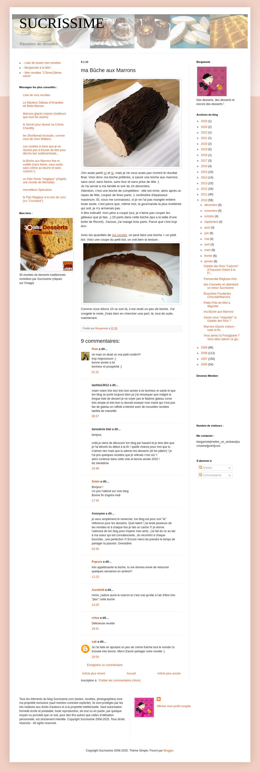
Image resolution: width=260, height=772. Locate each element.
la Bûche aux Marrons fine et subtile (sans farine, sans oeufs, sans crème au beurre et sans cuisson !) (43, 166)
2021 (204, 138)
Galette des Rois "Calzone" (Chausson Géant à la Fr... (221, 269)
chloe (95, 618)
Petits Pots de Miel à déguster (217, 304)
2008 (204, 353)
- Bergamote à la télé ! (37, 67)
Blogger (168, 750)
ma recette (119, 235)
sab (94, 641)
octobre (209, 216)
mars (208, 250)
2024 (204, 127)
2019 (204, 149)
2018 (204, 155)
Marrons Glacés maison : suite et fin (220, 328)
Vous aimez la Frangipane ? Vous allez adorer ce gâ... (222, 337)
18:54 (95, 657)
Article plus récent (93, 673)
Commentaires (210, 475)
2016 (204, 166)
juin (207, 233)
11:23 (95, 577)
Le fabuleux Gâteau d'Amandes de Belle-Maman (43, 104)
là (112, 173)
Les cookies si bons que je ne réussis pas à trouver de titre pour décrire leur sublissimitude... (44, 150)
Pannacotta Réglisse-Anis (220, 279)
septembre (211, 222)
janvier (209, 261)
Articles (205, 467)
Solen (96, 481)
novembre (211, 210)
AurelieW (98, 590)
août (207, 227)
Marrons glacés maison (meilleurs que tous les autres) (44, 115)
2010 (204, 200)
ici (105, 173)
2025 (204, 121)
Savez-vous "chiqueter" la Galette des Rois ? (220, 319)
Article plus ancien (169, 673)
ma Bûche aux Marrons (219, 311)
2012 (204, 189)
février (208, 255)
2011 (204, 194)
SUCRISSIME (61, 23)
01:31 (95, 372)
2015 (204, 172)
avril (207, 244)
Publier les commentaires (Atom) (120, 680)
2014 (204, 177)
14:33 (95, 605)
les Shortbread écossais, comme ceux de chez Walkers (44, 137)
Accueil (131, 673)
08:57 (95, 416)
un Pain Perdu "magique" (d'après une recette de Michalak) (44, 180)
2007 (204, 359)
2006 (204, 364)
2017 (204, 160)
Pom (95, 349)
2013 (204, 183)
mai (207, 239)
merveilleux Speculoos (37, 189)
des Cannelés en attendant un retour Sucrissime (221, 286)
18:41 (95, 628)
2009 (204, 347)
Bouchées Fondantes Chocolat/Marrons (217, 295)
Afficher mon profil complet (174, 706)
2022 (204, 132)
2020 (204, 143)
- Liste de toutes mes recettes (42, 63)
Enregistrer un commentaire (105, 665)
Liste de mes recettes (36, 95)
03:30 (95, 549)
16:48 (95, 468)
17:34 (95, 500)
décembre (211, 205)
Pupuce (97, 561)
